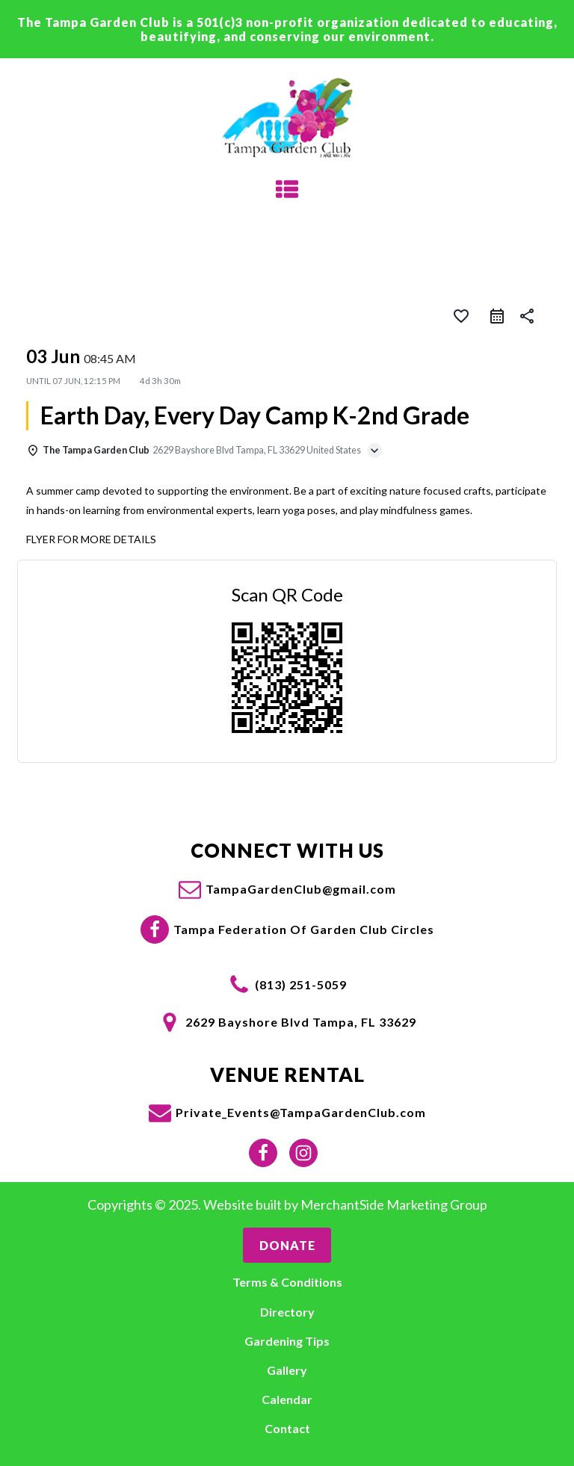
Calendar (287, 1399)
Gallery (287, 1370)
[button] (287, 889)
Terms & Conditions (287, 1282)
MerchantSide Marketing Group (393, 1205)
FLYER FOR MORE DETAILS (91, 539)
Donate (287, 1245)
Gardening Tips (287, 1341)
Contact (287, 1428)
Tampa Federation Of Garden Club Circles (303, 929)
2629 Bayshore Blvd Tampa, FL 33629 (300, 1022)
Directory (287, 1312)
